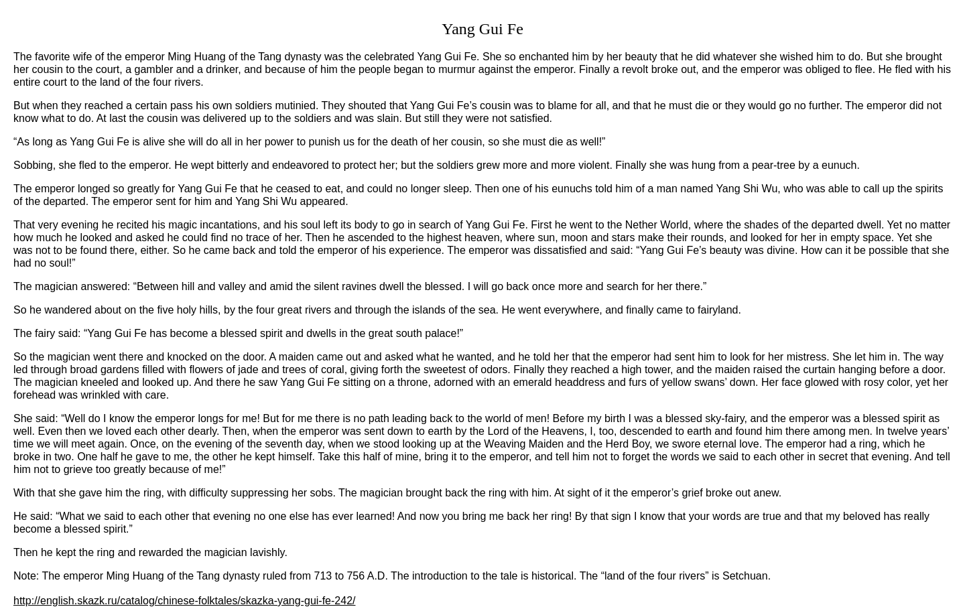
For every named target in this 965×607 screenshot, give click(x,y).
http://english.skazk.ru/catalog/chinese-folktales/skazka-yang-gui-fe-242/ (184, 600)
